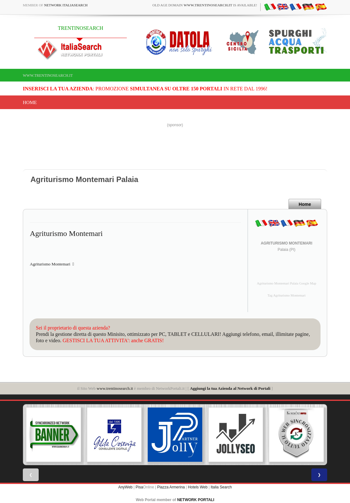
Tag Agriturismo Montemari (287, 295)
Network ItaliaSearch (66, 5)
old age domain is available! (204, 5)
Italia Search (221, 487)
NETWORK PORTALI (195, 500)
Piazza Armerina (171, 487)
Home (30, 102)
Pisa (139, 487)
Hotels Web (198, 487)
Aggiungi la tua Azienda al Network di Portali (230, 388)
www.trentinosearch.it (48, 75)
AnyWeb (125, 487)
